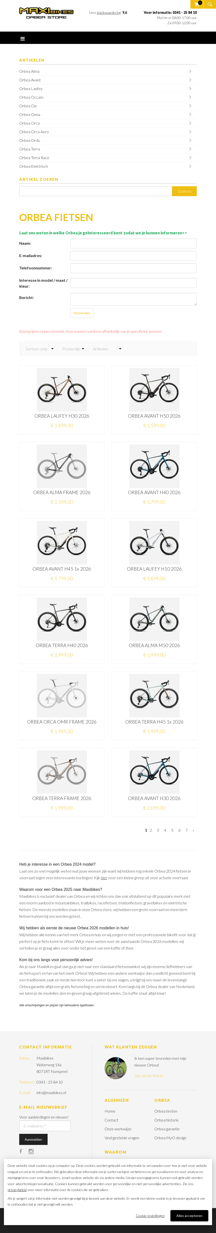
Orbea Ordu (29, 140)
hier (104, 877)
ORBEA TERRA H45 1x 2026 (154, 722)
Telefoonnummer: (35, 267)
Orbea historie (166, 1120)
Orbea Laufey (31, 88)
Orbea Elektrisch (33, 166)
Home (110, 1111)
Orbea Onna (29, 114)
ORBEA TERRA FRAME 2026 (61, 798)
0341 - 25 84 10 (49, 1082)
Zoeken (184, 191)
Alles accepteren (189, 1216)
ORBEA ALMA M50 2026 (154, 645)
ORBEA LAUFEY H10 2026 (154, 569)
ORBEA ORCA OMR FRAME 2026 (61, 722)
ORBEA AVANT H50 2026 (154, 416)
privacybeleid (17, 1190)
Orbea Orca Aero (34, 131)
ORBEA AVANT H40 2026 (154, 492)
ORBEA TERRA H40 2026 (62, 645)
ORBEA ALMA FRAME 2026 (61, 492)
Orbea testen (165, 1111)
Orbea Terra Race (34, 157)
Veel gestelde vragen (122, 1137)
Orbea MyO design (170, 1137)
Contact (111, 1120)
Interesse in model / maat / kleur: (43, 283)
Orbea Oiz (28, 105)
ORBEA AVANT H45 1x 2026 (62, 569)
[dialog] (108, 1192)
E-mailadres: (30, 255)
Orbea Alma (29, 71)
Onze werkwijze (118, 1128)
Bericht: (26, 297)
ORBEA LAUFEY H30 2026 (62, 416)
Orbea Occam (31, 97)
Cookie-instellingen (150, 1216)
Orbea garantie (167, 1128)
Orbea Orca (29, 123)
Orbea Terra (29, 149)
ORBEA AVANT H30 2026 (154, 798)
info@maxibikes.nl (51, 1092)
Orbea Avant (30, 79)
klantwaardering (109, 12)
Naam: (25, 243)
